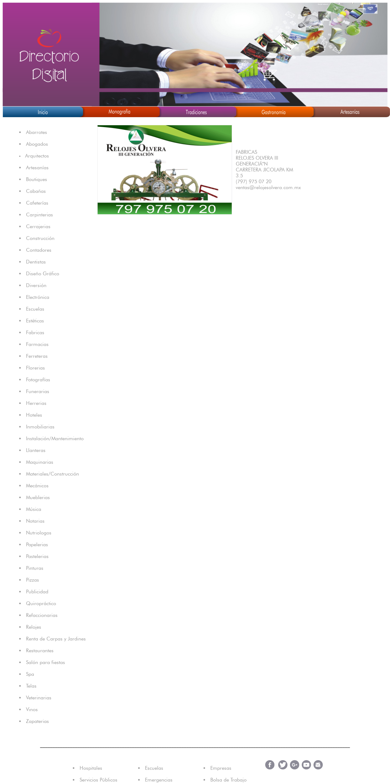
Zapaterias (37, 721)
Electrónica (37, 297)
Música (33, 509)
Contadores (38, 250)
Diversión (36, 285)
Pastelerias (37, 556)
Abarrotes (36, 132)
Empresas (220, 768)
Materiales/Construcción (52, 474)
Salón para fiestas (45, 662)
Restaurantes (40, 650)
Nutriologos (38, 533)
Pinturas (34, 568)
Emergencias (159, 780)
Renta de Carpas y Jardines (56, 639)
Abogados (37, 144)
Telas (31, 686)
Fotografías (38, 380)
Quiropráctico (41, 603)
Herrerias (36, 403)
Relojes (33, 627)
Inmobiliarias (40, 427)
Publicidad (37, 592)
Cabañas (36, 191)
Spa (30, 674)
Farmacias (37, 344)
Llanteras (36, 450)
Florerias (35, 368)
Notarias (35, 521)
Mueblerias (38, 497)
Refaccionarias (42, 615)
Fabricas (35, 332)
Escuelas (35, 309)
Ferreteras (37, 356)
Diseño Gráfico (42, 274)
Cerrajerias (38, 226)
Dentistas (36, 262)
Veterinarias (38, 698)
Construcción (40, 238)
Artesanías (37, 168)
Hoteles (34, 415)
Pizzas (32, 580)
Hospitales (91, 768)
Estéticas (35, 321)
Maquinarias (39, 462)
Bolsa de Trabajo (228, 780)
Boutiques (36, 179)
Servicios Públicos (98, 780)
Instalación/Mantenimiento (55, 438)
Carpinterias (39, 215)
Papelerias (37, 544)
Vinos (32, 709)
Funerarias (37, 391)
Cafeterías (37, 203)
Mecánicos (37, 486)
